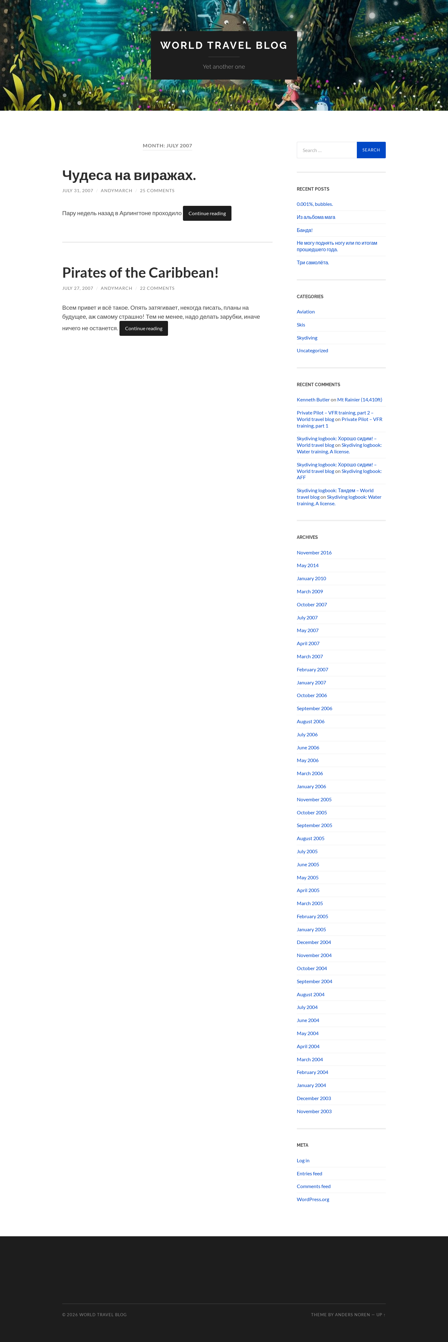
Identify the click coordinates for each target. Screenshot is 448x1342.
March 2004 (310, 1059)
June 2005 (308, 864)
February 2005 (312, 916)
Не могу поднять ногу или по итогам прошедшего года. (337, 246)
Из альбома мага (316, 217)
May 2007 (308, 630)
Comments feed (314, 1186)
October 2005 (312, 812)
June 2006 (308, 747)
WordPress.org (313, 1199)
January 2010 (311, 578)
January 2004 (311, 1085)
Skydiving (307, 337)
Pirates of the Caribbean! (140, 272)
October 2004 (312, 968)
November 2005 (314, 799)
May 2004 (308, 1033)
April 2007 (308, 643)
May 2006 (308, 760)
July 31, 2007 (77, 190)
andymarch (117, 190)
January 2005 (311, 929)
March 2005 (310, 903)
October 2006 (312, 695)
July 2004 (307, 1007)
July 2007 (307, 617)
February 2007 (312, 669)
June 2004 (308, 1020)
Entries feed (309, 1173)
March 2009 (310, 591)
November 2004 (314, 955)
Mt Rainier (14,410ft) (359, 399)
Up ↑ (381, 1314)
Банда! (305, 230)
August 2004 (310, 994)
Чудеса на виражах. (129, 174)
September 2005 (314, 825)
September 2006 (314, 708)
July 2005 (307, 851)
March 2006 (310, 773)
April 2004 (308, 1046)
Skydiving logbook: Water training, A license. (339, 448)
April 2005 (308, 890)
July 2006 (307, 734)
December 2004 (314, 942)
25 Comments (157, 190)
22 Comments (157, 288)
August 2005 (310, 838)
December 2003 (314, 1098)
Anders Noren (352, 1314)
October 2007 (312, 604)
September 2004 (314, 981)
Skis (301, 324)
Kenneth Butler (313, 399)
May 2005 (308, 877)
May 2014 (308, 565)
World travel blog (224, 45)
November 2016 (314, 552)
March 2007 (310, 656)
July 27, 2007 (77, 288)
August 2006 (310, 721)
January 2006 (311, 786)
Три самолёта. (313, 262)
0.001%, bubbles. (315, 204)
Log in (303, 1160)
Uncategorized (312, 350)
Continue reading (207, 213)
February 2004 (312, 1072)
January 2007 (311, 682)
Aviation (306, 311)
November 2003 (314, 1111)
